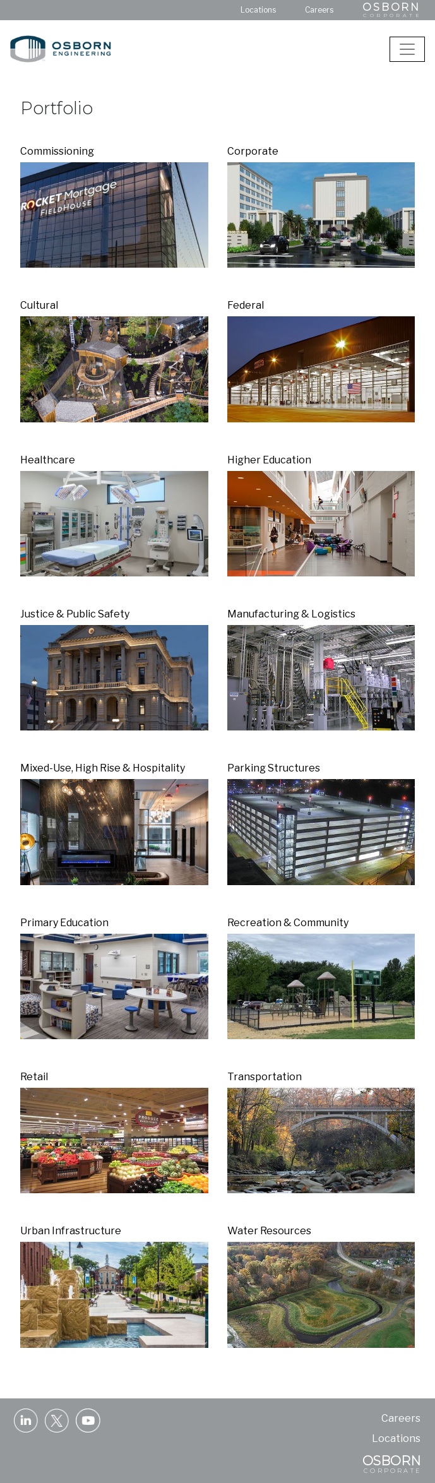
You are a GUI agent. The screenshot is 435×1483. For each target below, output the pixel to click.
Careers (319, 10)
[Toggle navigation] (407, 49)
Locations (258, 10)
